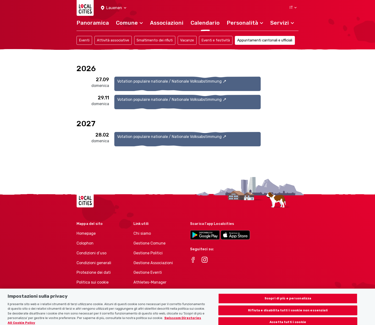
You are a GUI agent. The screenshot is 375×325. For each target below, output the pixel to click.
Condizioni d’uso (91, 253)
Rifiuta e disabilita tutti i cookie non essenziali (288, 314)
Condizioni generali (94, 263)
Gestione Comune (149, 243)
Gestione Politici (148, 253)
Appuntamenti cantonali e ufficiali (264, 40)
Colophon (85, 243)
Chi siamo (142, 233)
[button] (113, 8)
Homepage (86, 233)
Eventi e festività (215, 40)
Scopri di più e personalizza (288, 302)
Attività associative (113, 40)
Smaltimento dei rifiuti (155, 40)
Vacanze (187, 40)
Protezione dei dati (94, 272)
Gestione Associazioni (153, 263)
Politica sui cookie (93, 282)
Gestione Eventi (147, 272)
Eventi (84, 40)
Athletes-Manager (149, 282)
